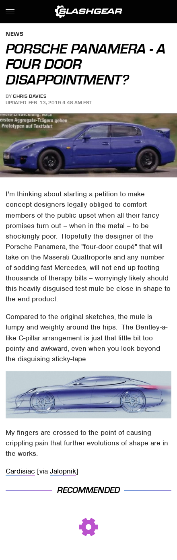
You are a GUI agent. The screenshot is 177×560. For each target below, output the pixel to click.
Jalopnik (63, 471)
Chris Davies (29, 96)
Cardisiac (20, 471)
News (14, 34)
